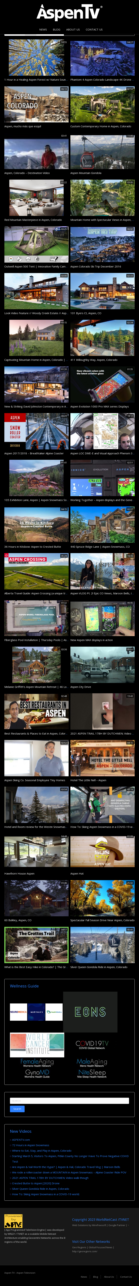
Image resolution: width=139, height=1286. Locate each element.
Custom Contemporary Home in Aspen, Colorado (100, 126)
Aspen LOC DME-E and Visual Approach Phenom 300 (103, 453)
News (43, 29)
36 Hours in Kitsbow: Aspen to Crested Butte (32, 546)
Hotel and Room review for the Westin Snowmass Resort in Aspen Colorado (51, 827)
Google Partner (116, 1225)
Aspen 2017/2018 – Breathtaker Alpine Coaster (34, 453)
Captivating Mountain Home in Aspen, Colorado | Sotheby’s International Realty (53, 360)
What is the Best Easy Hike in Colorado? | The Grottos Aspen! (43, 967)
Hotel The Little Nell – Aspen (88, 780)
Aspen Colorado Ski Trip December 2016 (95, 266)
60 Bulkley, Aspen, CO (17, 920)
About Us (73, 29)
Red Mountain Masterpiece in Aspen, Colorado (33, 220)
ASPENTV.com (21, 1139)
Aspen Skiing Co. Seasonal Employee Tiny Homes (34, 780)
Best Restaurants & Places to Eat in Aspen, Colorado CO (39, 733)
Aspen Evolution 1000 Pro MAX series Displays (99, 406)
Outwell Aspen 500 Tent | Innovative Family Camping (37, 266)
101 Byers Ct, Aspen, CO (85, 313)
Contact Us (94, 29)
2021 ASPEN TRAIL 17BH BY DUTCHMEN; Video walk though (50, 1178)
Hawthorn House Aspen (19, 873)
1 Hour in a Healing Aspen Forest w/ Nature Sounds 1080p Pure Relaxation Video (55, 79)
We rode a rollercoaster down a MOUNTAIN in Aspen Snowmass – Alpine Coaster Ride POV (69, 1172)
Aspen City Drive (80, 687)
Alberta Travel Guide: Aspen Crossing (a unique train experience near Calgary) (52, 593)
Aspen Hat (77, 873)
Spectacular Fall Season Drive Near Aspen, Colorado (102, 920)
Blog (56, 29)
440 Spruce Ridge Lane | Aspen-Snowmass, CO (100, 546)
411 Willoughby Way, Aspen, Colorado (93, 360)
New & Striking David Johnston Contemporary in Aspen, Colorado (44, 406)
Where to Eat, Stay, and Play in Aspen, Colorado (41, 1150)
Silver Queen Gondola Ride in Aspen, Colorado (98, 967)
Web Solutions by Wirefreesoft (89, 1225)
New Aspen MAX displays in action (91, 640)
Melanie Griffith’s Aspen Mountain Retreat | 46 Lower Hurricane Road (48, 687)
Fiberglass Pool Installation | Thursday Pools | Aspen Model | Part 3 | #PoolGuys (56, 640)
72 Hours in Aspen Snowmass (30, 1145)
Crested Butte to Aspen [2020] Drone (36, 1183)
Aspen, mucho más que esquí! (22, 126)
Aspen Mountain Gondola (85, 173)
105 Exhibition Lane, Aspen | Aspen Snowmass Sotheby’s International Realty (52, 500)
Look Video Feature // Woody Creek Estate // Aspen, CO (39, 313)
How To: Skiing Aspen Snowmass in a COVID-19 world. (104, 827)
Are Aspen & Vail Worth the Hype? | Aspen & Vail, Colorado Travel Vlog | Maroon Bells (66, 1167)
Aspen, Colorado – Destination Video (27, 173)
